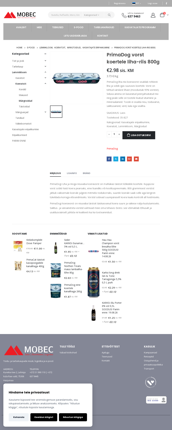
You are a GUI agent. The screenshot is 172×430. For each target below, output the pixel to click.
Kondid (22, 89)
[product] (18, 246)
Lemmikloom (125, 126)
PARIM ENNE (19, 140)
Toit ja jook (18, 60)
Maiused (23, 95)
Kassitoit (20, 78)
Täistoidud (24, 106)
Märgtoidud (140, 126)
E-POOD (78, 27)
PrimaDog (112, 148)
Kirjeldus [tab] (55, 173)
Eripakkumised (19, 135)
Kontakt (106, 360)
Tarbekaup (17, 66)
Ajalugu (105, 352)
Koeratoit (112, 126)
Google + (129, 159)
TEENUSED (57, 27)
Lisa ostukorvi (140, 135)
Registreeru (120, 3)
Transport (149, 368)
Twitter (115, 159)
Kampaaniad (150, 352)
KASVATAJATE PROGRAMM (140, 27)
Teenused (107, 356)
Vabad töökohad (68, 352)
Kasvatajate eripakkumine (135, 122)
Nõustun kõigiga (73, 417)
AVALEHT (21, 27)
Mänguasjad (21, 112)
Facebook (109, 159)
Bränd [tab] (86, 173)
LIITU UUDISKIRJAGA (75, 35)
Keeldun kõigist (43, 417)
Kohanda (18, 417)
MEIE (39, 27)
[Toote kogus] (114, 134)
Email (136, 159)
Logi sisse (153, 3)
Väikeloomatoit (23, 123)
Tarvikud (19, 117)
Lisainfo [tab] (72, 173)
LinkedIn (122, 159)
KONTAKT (102, 35)
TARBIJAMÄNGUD (104, 27)
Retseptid (149, 356)
